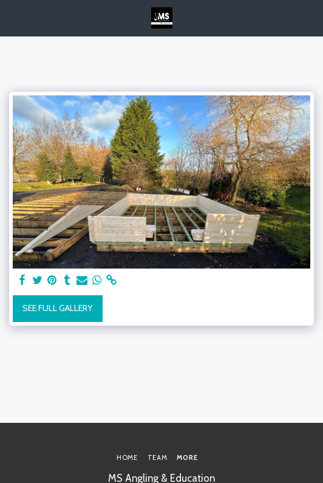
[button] (13, 17)
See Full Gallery (57, 308)
